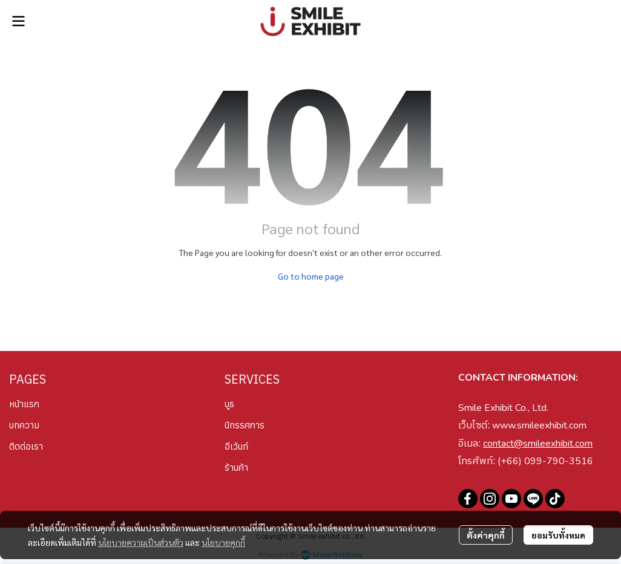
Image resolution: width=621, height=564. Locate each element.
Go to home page (311, 276)
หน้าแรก (24, 404)
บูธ (229, 404)
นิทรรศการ (244, 425)
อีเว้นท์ (236, 446)
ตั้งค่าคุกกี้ (486, 535)
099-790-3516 (558, 461)
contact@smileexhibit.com (538, 443)
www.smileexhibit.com (539, 425)
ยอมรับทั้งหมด (558, 535)
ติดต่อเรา (26, 446)
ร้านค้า (236, 467)
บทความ (24, 425)
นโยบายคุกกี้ (223, 542)
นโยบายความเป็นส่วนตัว (140, 542)
